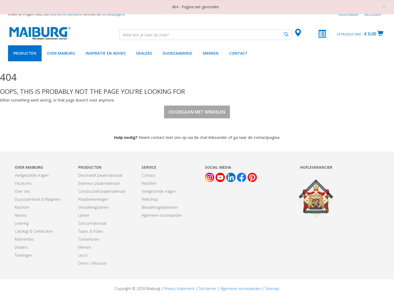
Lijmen (83, 215)
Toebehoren (88, 239)
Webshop (150, 199)
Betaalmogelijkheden (160, 207)
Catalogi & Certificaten (34, 231)
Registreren (348, 14)
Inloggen (372, 14)
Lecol (82, 255)
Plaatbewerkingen (93, 199)
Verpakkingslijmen (93, 207)
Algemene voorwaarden (162, 215)
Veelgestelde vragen (32, 175)
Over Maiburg (61, 53)
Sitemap (272, 288)
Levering (22, 223)
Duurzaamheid (177, 53)
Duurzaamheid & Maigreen (38, 199)
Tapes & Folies (90, 231)
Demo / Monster (92, 263)
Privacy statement (179, 288)
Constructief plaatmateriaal (101, 191)
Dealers (144, 53)
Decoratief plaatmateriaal (100, 175)
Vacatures (23, 183)
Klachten (22, 207)
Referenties (24, 239)
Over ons (22, 191)
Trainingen (23, 255)
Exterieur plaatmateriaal (99, 183)
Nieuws (21, 215)
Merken (210, 53)
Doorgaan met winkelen (197, 112)
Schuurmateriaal (92, 223)
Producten (24, 53)
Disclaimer (207, 288)
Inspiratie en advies (106, 53)
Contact (238, 53)
